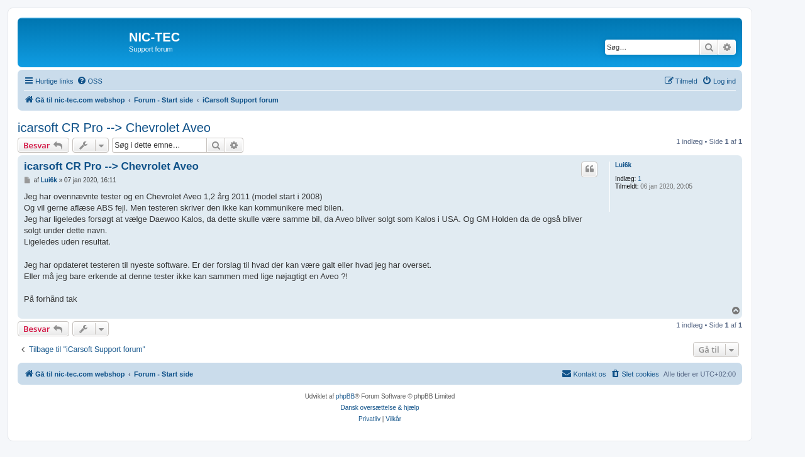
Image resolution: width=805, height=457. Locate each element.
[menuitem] (90, 81)
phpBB (345, 396)
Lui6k (623, 165)
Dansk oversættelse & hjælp (379, 407)
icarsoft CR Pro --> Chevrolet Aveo (114, 128)
